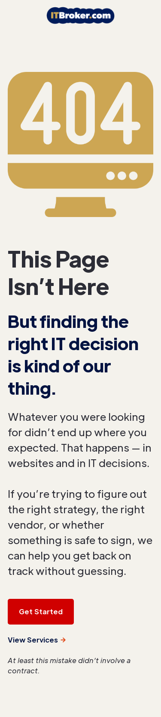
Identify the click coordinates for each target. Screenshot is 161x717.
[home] (80, 15)
